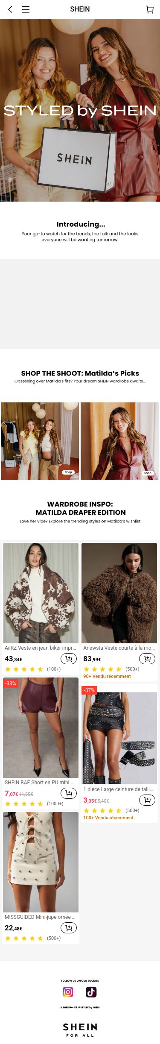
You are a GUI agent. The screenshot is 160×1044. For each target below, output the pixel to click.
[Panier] (150, 9)
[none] (80, 110)
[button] (10, 9)
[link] (40, 441)
